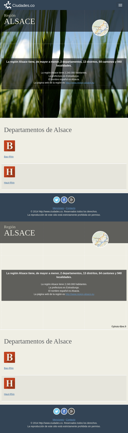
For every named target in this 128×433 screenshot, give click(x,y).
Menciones (58, 208)
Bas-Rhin (9, 156)
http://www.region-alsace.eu (80, 82)
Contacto (70, 208)
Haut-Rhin (9, 182)
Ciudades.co (23, 5)
